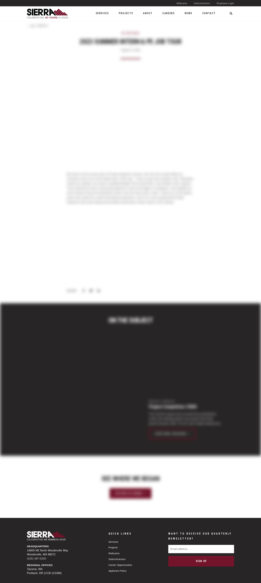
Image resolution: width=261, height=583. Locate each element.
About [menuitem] (147, 13)
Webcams (180, 3)
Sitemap (143, 577)
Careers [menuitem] (168, 13)
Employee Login (225, 3)
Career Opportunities (121, 520)
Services (114, 496)
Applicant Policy (118, 526)
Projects (113, 502)
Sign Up (201, 515)
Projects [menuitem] (126, 13)
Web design (206, 577)
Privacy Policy (121, 577)
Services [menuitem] (102, 13)
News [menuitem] (188, 13)
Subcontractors (201, 3)
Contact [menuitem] (209, 13)
